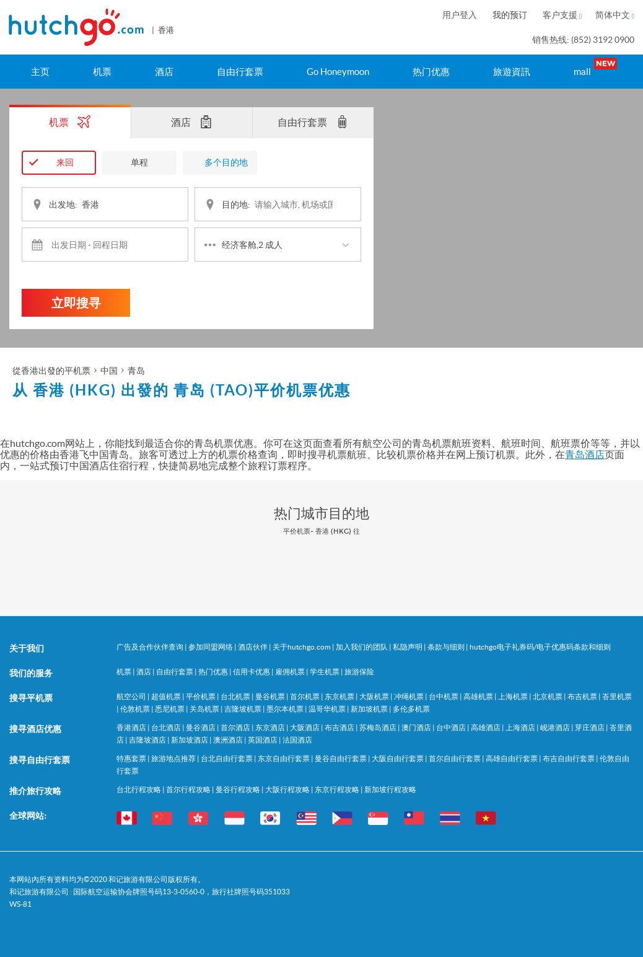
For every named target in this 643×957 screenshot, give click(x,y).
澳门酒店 (416, 727)
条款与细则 (446, 647)
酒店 (164, 71)
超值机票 (166, 696)
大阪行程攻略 (288, 789)
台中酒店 (451, 727)
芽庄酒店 (590, 727)
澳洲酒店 (228, 740)
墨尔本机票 (285, 709)
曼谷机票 (270, 696)
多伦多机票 (411, 709)
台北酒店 (166, 727)
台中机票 (444, 696)
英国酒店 (263, 740)
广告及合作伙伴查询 (150, 647)
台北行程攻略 (139, 789)
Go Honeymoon (338, 71)
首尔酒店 (236, 727)
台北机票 (236, 696)
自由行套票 (240, 71)
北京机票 (548, 696)
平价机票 (201, 696)
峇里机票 (617, 696)
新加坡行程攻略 (390, 789)
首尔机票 (305, 696)
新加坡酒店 (190, 740)
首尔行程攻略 (189, 789)
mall (593, 67)
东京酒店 (270, 727)
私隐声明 (408, 647)
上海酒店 (520, 727)
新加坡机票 (370, 709)
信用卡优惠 (252, 672)
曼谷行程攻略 (238, 789)
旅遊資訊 (511, 71)
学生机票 (325, 672)
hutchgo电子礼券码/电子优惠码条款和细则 (540, 647)
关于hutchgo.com (302, 647)
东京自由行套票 (284, 758)
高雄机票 (478, 696)
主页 (40, 71)
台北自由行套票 (227, 758)
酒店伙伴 (253, 647)
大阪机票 (374, 696)
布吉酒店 (340, 727)
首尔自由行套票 (455, 758)
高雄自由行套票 (512, 758)
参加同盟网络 (211, 647)
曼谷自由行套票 (341, 758)
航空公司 (131, 696)
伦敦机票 (135, 709)
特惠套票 (131, 758)
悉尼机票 (170, 709)
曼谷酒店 (201, 727)
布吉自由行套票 (569, 758)
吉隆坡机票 (243, 709)
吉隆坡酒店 (148, 740)
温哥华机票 (327, 709)
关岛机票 (205, 709)
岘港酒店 (555, 727)
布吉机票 (582, 696)
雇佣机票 (290, 672)
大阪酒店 (305, 727)
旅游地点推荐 (174, 758)
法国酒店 (297, 740)
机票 (102, 71)
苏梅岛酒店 (378, 727)
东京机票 (340, 696)
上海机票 (513, 696)
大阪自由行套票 (398, 758)
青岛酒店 (585, 454)
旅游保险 (359, 672)
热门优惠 (431, 71)
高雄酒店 (486, 727)
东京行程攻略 (338, 789)
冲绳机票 (409, 696)
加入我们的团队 (362, 647)
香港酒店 (131, 727)
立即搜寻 (76, 303)
